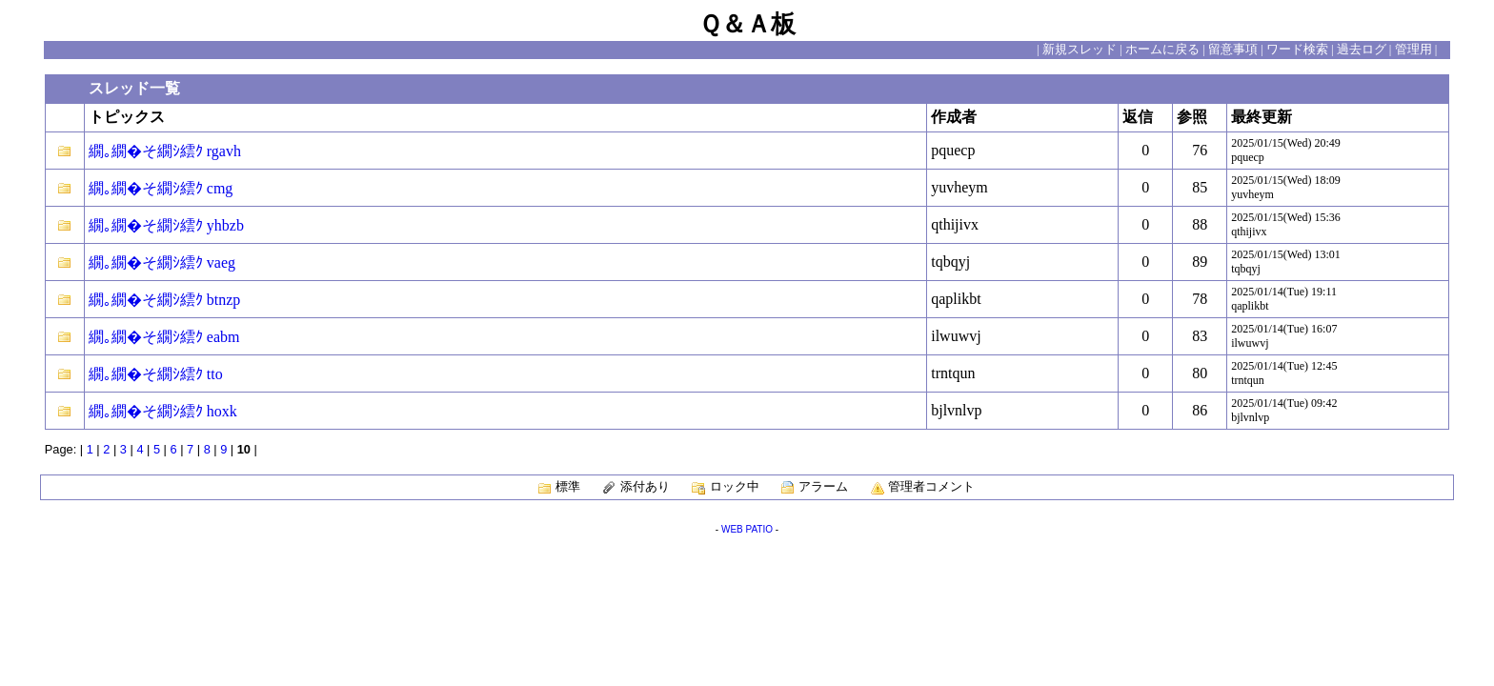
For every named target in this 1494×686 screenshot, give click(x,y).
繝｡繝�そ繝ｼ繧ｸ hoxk (163, 411)
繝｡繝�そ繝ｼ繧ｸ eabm (164, 337)
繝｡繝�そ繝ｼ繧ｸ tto (156, 374)
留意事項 (1233, 49)
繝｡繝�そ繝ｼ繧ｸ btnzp (165, 300)
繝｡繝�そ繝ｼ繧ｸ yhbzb (166, 225)
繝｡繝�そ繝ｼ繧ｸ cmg (161, 188)
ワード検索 (1297, 49)
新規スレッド (1079, 49)
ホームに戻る (1162, 49)
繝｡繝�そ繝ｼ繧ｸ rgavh (165, 151)
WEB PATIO (747, 529)
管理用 (1413, 49)
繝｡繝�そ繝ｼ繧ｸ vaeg (162, 262)
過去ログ (1361, 49)
